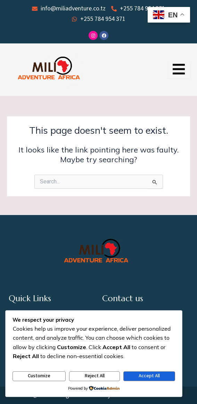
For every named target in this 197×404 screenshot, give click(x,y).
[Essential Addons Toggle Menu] (178, 70)
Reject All (94, 375)
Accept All (149, 375)
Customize (39, 375)
